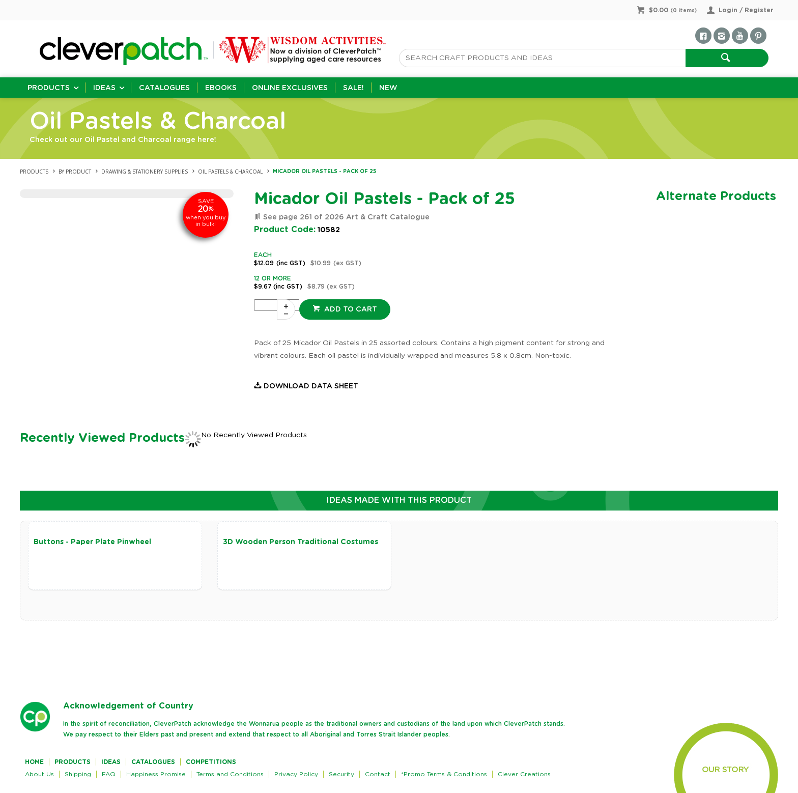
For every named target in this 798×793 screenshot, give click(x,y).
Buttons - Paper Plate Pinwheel (92, 542)
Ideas (104, 88)
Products (48, 88)
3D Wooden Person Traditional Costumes (300, 542)
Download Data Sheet (311, 386)
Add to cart (349, 309)
